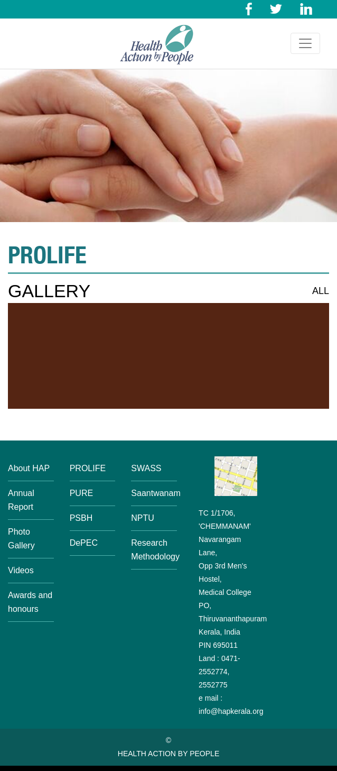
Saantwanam (155, 493)
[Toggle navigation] (305, 43)
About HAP (29, 468)
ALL (320, 291)
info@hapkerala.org (231, 711)
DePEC (84, 542)
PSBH (81, 517)
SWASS (146, 468)
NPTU (142, 517)
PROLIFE (88, 468)
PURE (81, 493)
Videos (21, 570)
